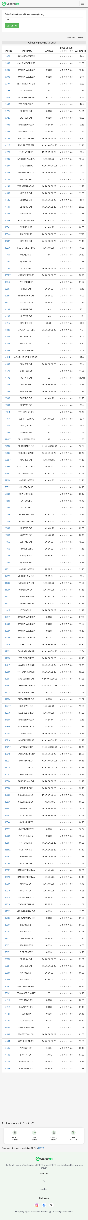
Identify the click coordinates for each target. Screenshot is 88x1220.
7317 (7, 419)
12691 (7, 679)
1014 (7, 644)
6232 (7, 330)
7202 (7, 508)
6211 (7, 1000)
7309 (7, 405)
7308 (7, 398)
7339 (7, 528)
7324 (7, 521)
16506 (7, 781)
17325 (7, 911)
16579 (7, 829)
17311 (7, 569)
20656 (7, 979)
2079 (7, 56)
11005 (7, 583)
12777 (7, 706)
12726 (7, 699)
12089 (7, 631)
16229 (7, 241)
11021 (7, 597)
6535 (7, 193)
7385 (7, 555)
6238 (7, 173)
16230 (7, 248)
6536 (7, 200)
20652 (7, 952)
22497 (7, 439)
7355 (7, 542)
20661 (7, 986)
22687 (7, 460)
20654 (7, 966)
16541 (7, 809)
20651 (7, 945)
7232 (7, 384)
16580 (7, 836)
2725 (7, 111)
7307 (7, 391)
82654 (7, 296)
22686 (7, 453)
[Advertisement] (45, 1098)
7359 (7, 255)
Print (81, 37)
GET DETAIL (12, 26)
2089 (7, 70)
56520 (7, 494)
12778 (7, 713)
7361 (7, 426)
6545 (7, 1048)
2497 (7, 84)
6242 (7, 179)
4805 (7, 125)
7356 (7, 549)
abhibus (44, 1189)
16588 (7, 863)
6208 (7, 316)
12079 (7, 617)
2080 (7, 63)
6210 (7, 145)
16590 (7, 877)
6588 (7, 220)
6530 (7, 1021)
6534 (7, 1041)
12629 (7, 651)
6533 (7, 1034)
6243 (7, 337)
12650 (7, 672)
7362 (7, 432)
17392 (7, 932)
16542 (7, 815)
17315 (7, 898)
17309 (7, 884)
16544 (7, 234)
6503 (7, 350)
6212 (7, 1007)
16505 (7, 774)
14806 (7, 726)
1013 (7, 610)
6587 (7, 214)
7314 (7, 412)
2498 (7, 90)
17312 (7, 576)
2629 (7, 97)
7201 (7, 501)
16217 (7, 747)
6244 (7, 343)
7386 (7, 562)
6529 (7, 1014)
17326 (7, 918)
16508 (7, 788)
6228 (7, 152)
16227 (7, 761)
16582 (7, 850)
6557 (7, 1062)
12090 (7, 638)
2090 (7, 77)
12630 (7, 658)
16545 (7, 282)
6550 (7, 364)
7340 (7, 535)
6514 (7, 357)
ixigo (44, 1180)
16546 (7, 822)
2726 (7, 118)
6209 (7, 138)
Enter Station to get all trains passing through (25, 14)
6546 (7, 1055)
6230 (7, 159)
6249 (7, 186)
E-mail (71, 37)
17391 (7, 925)
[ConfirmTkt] (44, 1160)
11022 (7, 603)
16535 (7, 795)
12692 (7, 685)
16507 (7, 275)
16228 (7, 768)
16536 (7, 802)
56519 (7, 487)
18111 (7, 938)
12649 (7, 665)
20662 (7, 993)
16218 (7, 754)
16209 (7, 733)
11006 (7, 590)
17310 (7, 891)
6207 (7, 309)
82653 (7, 289)
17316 (7, 904)
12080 (7, 624)
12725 (7, 692)
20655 (7, 973)
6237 (7, 166)
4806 (7, 132)
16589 (7, 870)
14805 (7, 720)
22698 (7, 480)
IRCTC (41, 1148)
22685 (7, 446)
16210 (7, 740)
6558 (7, 1068)
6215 (7, 323)
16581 (7, 843)
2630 (7, 104)
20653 (7, 959)
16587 (7, 856)
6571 (7, 371)
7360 (7, 261)
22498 (7, 1027)
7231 (7, 268)
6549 (7, 207)
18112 (7, 303)
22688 (7, 467)
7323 (7, 514)
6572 (7, 378)
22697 (7, 473)
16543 (7, 227)
